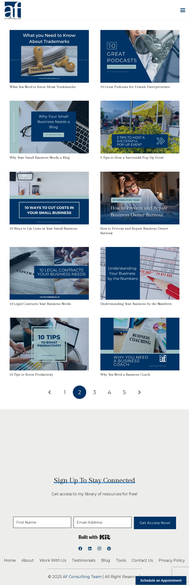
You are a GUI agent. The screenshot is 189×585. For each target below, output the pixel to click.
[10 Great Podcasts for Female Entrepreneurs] (140, 33)
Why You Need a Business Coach (125, 374)
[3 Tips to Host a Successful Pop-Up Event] (140, 104)
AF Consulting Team (82, 576)
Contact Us (142, 560)
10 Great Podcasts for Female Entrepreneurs (135, 87)
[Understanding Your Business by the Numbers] (140, 250)
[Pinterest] (109, 548)
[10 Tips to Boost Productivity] (49, 321)
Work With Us (53, 560)
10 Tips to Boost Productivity (31, 374)
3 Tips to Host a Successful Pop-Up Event (132, 157)
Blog (105, 560)
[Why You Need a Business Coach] (140, 321)
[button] (182, 10)
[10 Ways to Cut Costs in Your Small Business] (49, 175)
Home (10, 560)
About (28, 560)
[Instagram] (99, 548)
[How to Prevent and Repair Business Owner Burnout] (140, 175)
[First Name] (42, 522)
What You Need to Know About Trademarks (43, 87)
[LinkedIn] (90, 548)
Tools (121, 560)
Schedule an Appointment (161, 580)
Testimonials (83, 560)
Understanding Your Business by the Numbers (136, 304)
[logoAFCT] (13, 10)
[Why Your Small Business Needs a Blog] (49, 104)
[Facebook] (80, 548)
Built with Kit (94, 537)
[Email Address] (103, 522)
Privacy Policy (172, 560)
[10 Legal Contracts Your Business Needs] (49, 250)
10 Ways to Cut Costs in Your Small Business (43, 228)
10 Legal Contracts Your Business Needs (40, 304)
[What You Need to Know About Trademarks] (49, 33)
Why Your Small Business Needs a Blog (40, 157)
